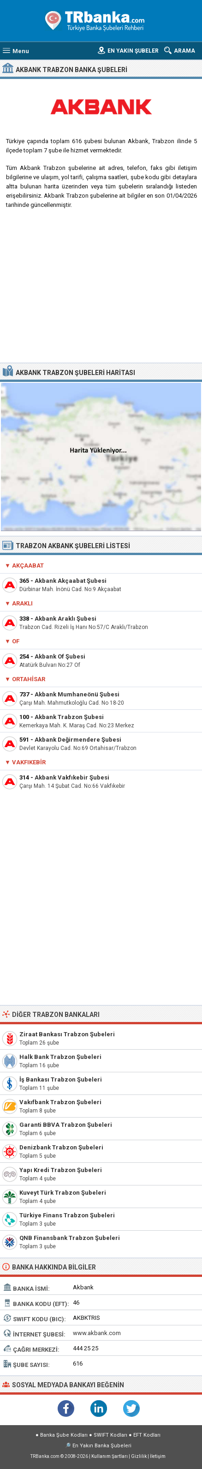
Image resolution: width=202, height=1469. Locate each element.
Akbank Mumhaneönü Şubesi (77, 694)
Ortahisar (28, 679)
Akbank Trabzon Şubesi (69, 716)
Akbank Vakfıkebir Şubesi (72, 777)
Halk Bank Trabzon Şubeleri (60, 1056)
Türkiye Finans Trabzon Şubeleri (67, 1215)
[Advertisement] (101, 289)
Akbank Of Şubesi (60, 656)
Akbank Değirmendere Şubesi (78, 739)
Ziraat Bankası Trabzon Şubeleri (67, 1034)
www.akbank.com (97, 1333)
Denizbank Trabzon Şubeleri (61, 1147)
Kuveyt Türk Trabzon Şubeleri (62, 1192)
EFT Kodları (146, 1435)
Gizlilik (139, 1456)
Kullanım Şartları (109, 1456)
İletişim (158, 1456)
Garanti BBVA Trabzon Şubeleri (65, 1124)
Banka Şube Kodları (64, 1435)
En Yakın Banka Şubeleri (101, 1446)
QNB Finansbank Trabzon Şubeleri (69, 1237)
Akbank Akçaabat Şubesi (71, 580)
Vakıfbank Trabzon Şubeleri (60, 1102)
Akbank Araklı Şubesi (65, 618)
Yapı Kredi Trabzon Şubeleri (60, 1170)
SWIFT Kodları (110, 1435)
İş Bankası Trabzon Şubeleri (60, 1079)
